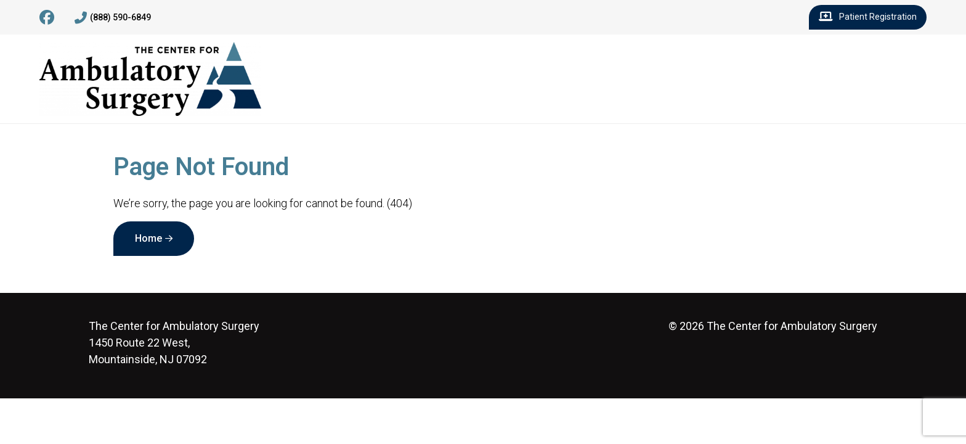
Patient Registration (868, 17)
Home (148, 238)
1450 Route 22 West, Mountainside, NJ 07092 (174, 342)
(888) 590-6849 (113, 18)
